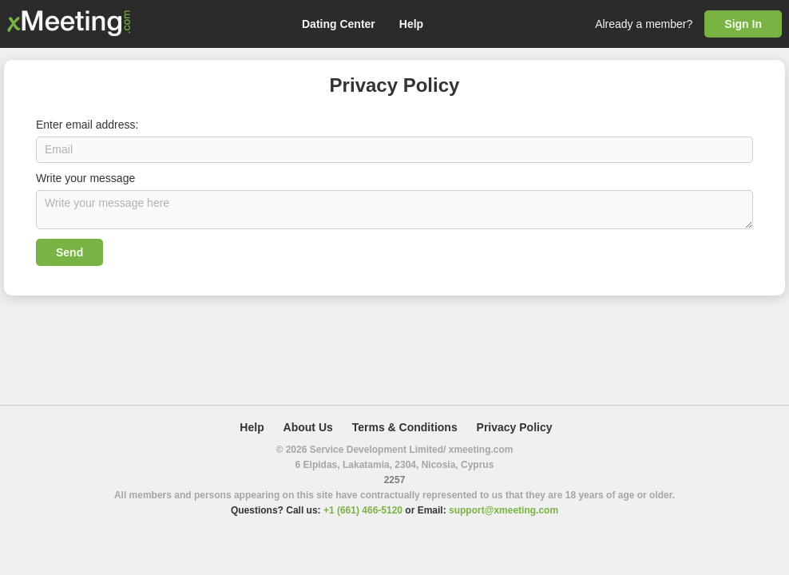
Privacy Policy (515, 427)
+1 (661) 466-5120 (362, 510)
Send (69, 252)
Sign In (743, 24)
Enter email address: (87, 124)
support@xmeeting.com (503, 510)
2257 (395, 480)
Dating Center (338, 24)
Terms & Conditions (405, 427)
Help (411, 24)
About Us (308, 427)
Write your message (85, 178)
